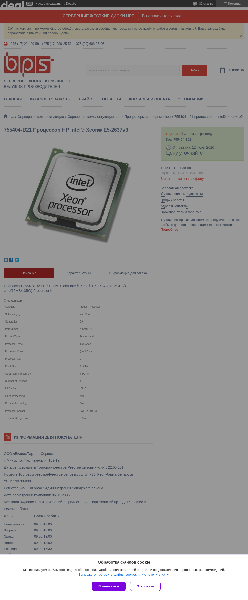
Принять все (108, 586)
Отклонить (146, 586)
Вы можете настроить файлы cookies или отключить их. (122, 575)
